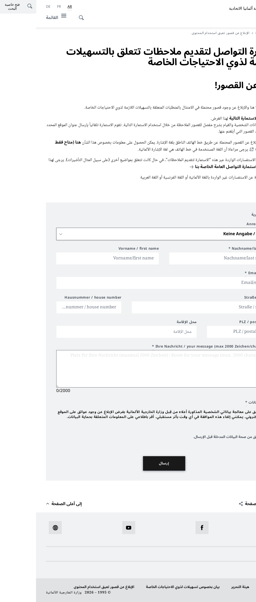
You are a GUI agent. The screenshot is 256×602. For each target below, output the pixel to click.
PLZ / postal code (219, 323)
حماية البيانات (235, 587)
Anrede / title (223, 225)
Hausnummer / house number (57, 298)
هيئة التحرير (204, 587)
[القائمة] (21, 17)
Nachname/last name (214, 249)
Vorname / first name (102, 249)
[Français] (23, 6)
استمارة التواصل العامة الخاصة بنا (190, 166)
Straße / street (222, 298)
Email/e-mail (222, 274)
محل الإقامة (151, 323)
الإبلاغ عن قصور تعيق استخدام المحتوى (68, 587)
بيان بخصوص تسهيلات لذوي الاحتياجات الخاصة (147, 587)
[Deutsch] (12, 6)
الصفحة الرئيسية (231, 33)
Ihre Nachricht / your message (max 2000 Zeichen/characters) (176, 347)
